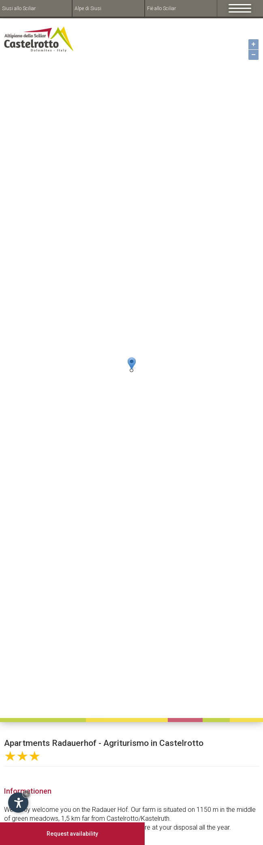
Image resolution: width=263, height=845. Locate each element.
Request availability (72, 833)
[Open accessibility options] (18, 802)
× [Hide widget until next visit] (26, 794)
